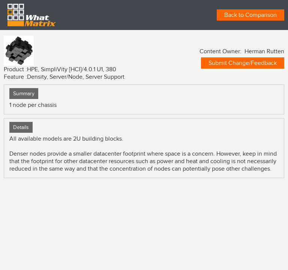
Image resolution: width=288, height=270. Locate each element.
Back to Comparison (250, 15)
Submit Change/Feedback (242, 63)
